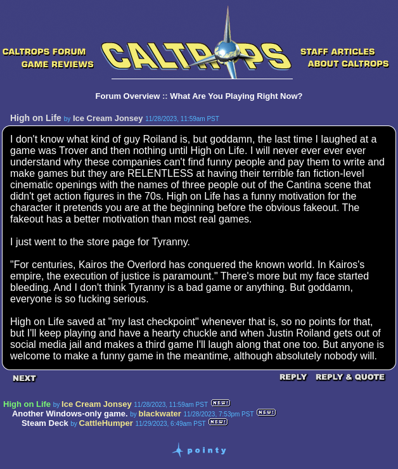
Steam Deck (45, 423)
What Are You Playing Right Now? (236, 96)
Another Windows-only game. (70, 413)
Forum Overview (128, 96)
